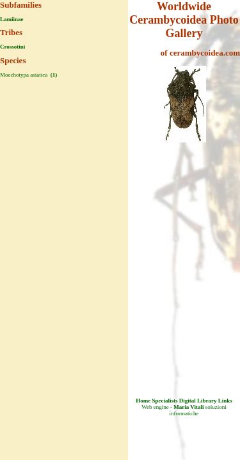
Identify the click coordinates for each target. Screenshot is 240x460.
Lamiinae (12, 19)
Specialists (164, 400)
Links (225, 400)
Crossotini (12, 46)
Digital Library (198, 400)
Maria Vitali (188, 407)
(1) (53, 75)
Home (143, 400)
